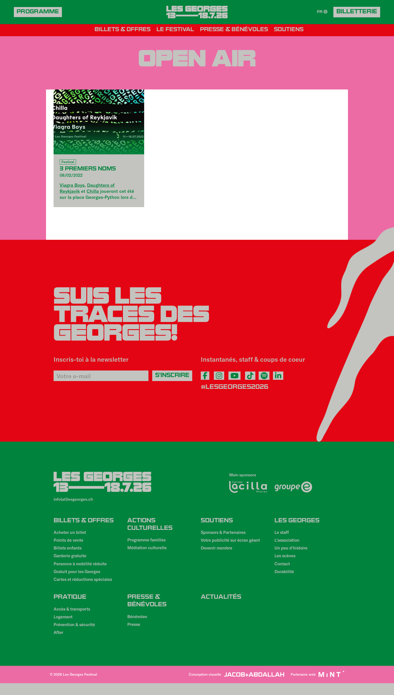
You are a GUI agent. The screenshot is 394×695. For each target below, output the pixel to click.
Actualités (221, 605)
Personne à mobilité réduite (83, 569)
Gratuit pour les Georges (80, 578)
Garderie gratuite (72, 561)
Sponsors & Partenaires (226, 535)
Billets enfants (69, 552)
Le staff (282, 535)
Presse (134, 634)
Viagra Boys (72, 185)
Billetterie (356, 12)
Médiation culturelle (148, 551)
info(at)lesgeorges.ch (73, 499)
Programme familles (148, 543)
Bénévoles (138, 626)
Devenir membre (218, 558)
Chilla (93, 191)
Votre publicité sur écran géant (227, 546)
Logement (64, 627)
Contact (283, 569)
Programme (39, 12)
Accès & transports (74, 618)
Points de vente (70, 544)
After (59, 644)
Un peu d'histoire (292, 552)
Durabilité (285, 578)
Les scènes (286, 561)
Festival (67, 162)
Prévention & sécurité (76, 635)
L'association (288, 544)
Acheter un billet (72, 535)
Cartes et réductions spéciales (86, 586)
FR (322, 12)
